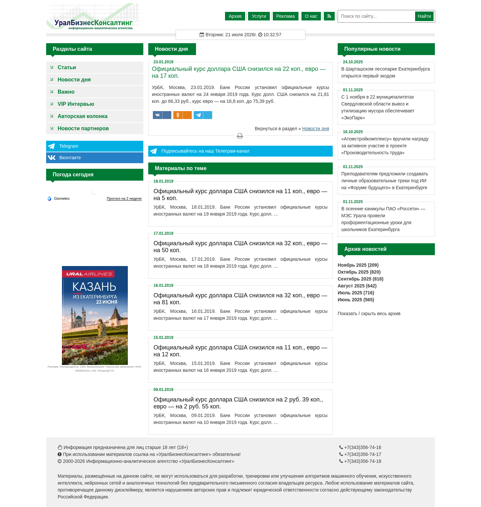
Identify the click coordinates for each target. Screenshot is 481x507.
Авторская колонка (82, 116)
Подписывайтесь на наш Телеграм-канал (205, 151)
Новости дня (74, 79)
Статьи (67, 67)
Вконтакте (70, 157)
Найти (424, 16)
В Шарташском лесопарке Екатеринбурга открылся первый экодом (385, 72)
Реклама (285, 16)
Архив (235, 16)
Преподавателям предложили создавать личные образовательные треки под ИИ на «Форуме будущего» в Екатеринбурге (384, 180)
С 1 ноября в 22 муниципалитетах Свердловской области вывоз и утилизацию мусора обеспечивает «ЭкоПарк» (377, 107)
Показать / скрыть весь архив (369, 313)
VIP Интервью (76, 104)
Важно (66, 92)
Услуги (259, 16)
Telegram (68, 146)
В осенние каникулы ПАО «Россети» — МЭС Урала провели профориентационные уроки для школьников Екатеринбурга (383, 219)
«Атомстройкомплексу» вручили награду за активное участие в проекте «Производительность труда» (385, 145)
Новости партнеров (83, 128)
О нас (311, 16)
